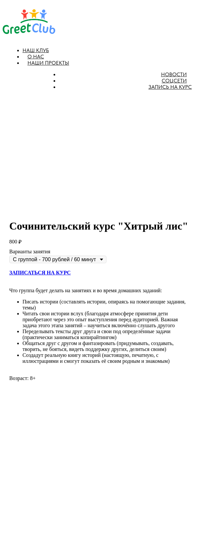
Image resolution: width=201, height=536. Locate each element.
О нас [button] (35, 56)
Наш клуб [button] (35, 50)
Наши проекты (48, 63)
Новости (174, 74)
